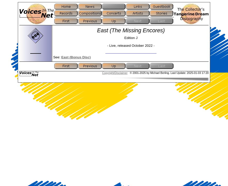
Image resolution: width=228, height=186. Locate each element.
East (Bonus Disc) (76, 57)
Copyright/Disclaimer (115, 72)
